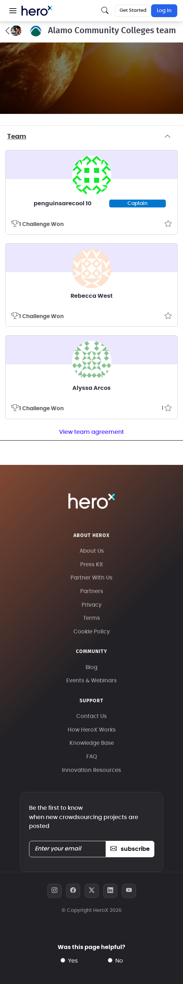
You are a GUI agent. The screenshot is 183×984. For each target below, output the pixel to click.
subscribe (129, 849)
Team (91, 137)
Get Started (133, 10)
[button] (13, 11)
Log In (164, 10)
